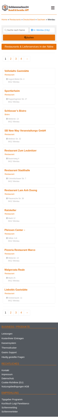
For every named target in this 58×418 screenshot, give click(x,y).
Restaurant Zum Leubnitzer (20, 150)
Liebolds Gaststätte (15, 289)
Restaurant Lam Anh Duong (20, 190)
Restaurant (9, 75)
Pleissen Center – (14, 230)
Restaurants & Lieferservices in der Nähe (29, 46)
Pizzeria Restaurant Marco (19, 250)
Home (4, 19)
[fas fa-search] (29, 38)
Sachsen (41, 19)
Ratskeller (10, 210)
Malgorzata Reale (14, 269)
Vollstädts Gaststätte (16, 71)
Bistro (7, 114)
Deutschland (29, 19)
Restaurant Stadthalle (17, 170)
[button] (53, 8)
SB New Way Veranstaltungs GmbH (25, 130)
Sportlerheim (12, 91)
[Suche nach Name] (16, 30)
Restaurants (15, 19)
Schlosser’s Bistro (15, 111)
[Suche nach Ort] (42, 30)
